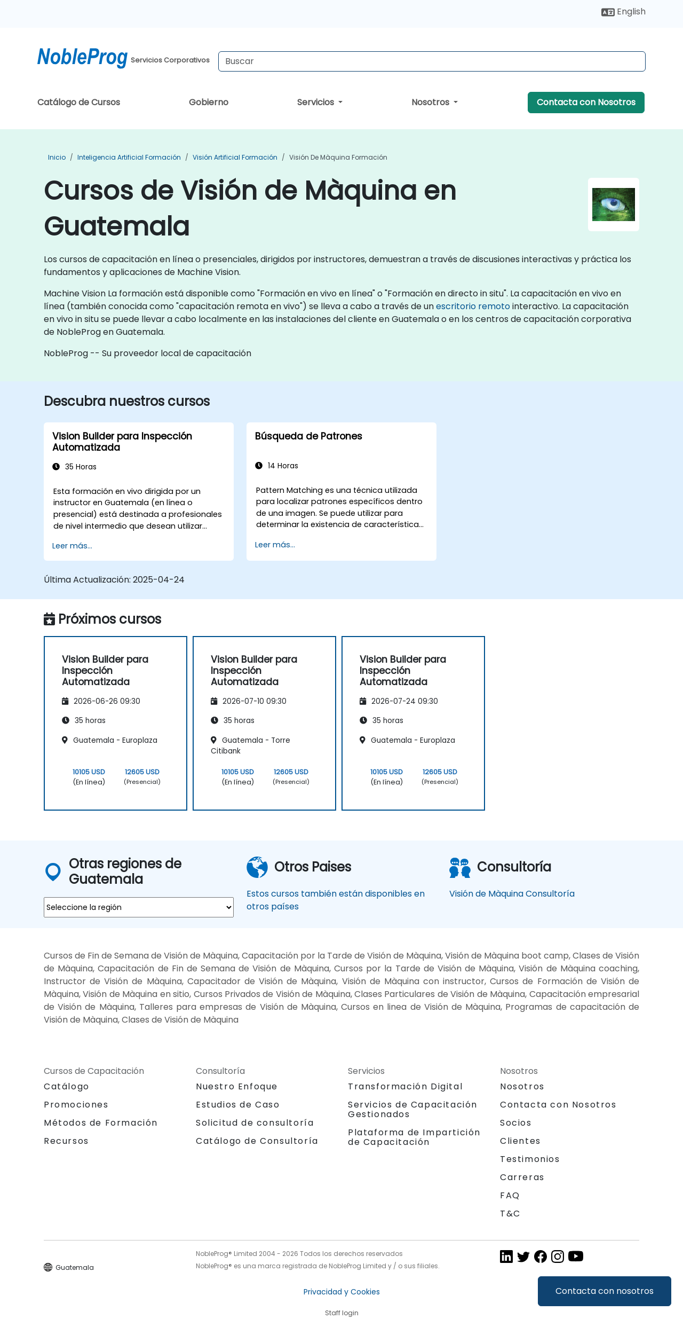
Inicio (57, 157)
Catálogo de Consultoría (257, 1141)
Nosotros (431, 102)
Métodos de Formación (101, 1123)
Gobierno (208, 102)
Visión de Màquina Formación (338, 157)
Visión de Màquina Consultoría (512, 894)
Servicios (316, 102)
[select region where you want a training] (139, 907)
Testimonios (530, 1159)
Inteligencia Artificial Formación (129, 157)
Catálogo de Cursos (78, 102)
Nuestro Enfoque (237, 1086)
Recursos (66, 1141)
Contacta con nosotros (604, 1291)
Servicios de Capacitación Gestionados (413, 1109)
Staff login (342, 1312)
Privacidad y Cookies (342, 1291)
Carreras (522, 1177)
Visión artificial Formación (235, 157)
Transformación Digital (405, 1086)
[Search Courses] (432, 61)
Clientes (520, 1141)
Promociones (76, 1104)
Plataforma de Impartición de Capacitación (414, 1137)
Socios (516, 1123)
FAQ (510, 1195)
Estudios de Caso (238, 1104)
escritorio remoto (473, 306)
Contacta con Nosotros (586, 102)
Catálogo (67, 1086)
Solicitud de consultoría (255, 1123)
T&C (510, 1213)
